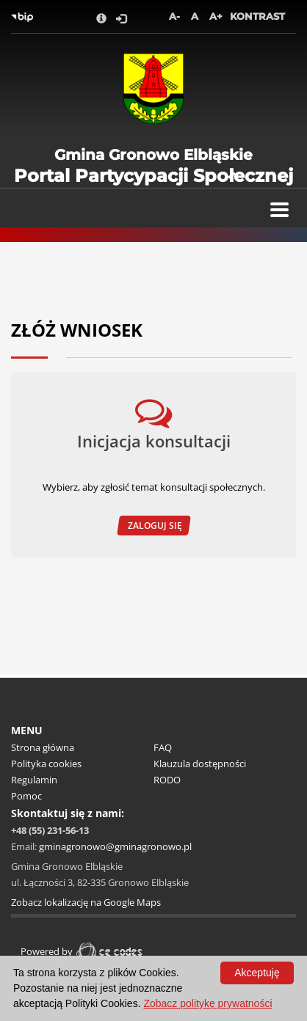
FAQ (163, 747)
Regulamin (34, 779)
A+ (216, 16)
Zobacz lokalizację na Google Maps (86, 902)
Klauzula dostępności (200, 763)
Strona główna (42, 747)
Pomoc (26, 795)
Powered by (83, 951)
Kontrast (257, 16)
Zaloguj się (154, 525)
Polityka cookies (46, 763)
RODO (167, 779)
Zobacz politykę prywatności (207, 1003)
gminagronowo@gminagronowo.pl (115, 846)
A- (174, 16)
